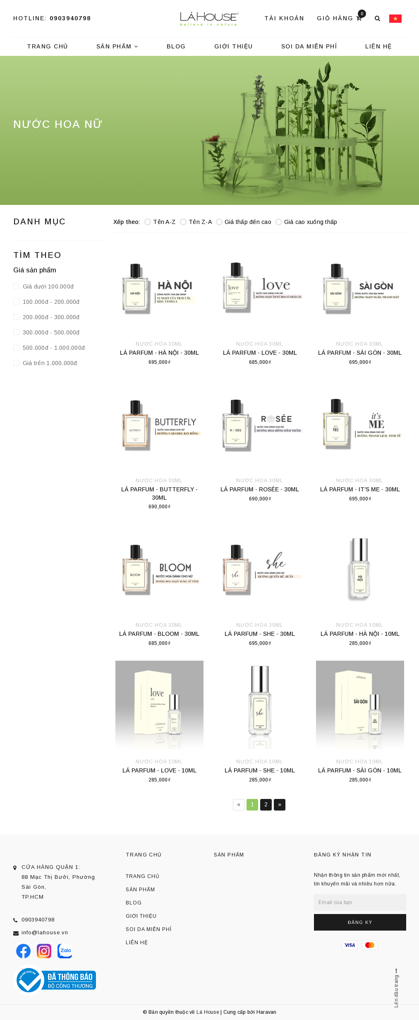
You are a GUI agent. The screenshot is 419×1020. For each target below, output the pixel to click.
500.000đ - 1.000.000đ (53, 347)
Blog (176, 46)
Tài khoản (284, 18)
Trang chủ (47, 46)
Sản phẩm (117, 46)
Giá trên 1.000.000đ (49, 363)
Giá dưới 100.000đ (47, 286)
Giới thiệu (233, 46)
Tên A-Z (160, 222)
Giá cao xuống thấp (306, 222)
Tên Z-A (196, 222)
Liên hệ (378, 46)
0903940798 (70, 18)
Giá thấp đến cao (243, 222)
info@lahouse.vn (45, 932)
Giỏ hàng (341, 18)
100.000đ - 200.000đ (50, 301)
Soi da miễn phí (309, 46)
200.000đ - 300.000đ (50, 317)
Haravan (266, 1012)
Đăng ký (360, 922)
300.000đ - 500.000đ (50, 332)
